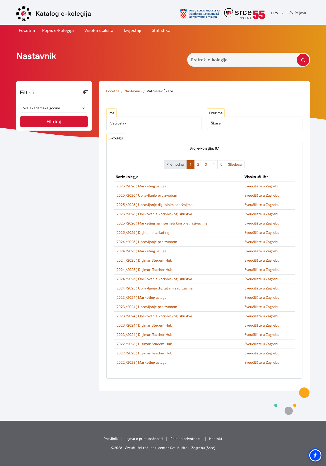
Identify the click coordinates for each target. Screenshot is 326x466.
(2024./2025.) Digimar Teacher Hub (144, 269)
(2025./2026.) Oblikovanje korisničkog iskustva (154, 214)
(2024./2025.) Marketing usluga (141, 251)
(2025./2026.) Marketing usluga (141, 186)
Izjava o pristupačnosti (144, 438)
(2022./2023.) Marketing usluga (141, 362)
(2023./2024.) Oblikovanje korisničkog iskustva (154, 316)
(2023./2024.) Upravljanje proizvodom (146, 306)
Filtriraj (54, 121)
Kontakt (215, 438)
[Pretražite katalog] (303, 60)
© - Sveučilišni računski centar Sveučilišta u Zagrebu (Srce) (163, 447)
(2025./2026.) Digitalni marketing (142, 232)
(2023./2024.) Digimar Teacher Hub (144, 334)
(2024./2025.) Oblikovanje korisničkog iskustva (154, 279)
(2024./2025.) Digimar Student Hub (144, 260)
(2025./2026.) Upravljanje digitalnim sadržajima (154, 204)
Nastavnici (133, 91)
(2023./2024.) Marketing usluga (141, 297)
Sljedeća (235, 164)
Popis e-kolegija (58, 30)
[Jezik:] (277, 13)
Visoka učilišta (98, 30)
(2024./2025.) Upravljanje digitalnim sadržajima (154, 288)
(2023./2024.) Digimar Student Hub (144, 325)
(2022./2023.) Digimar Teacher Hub (144, 353)
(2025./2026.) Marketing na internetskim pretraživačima (162, 223)
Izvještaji (132, 30)
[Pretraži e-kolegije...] (248, 60)
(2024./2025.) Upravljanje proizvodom (146, 241)
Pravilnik (111, 438)
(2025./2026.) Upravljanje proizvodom (146, 195)
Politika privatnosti (185, 438)
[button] (297, 13)
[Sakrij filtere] (85, 92)
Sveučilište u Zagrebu (261, 186)
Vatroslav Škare (160, 91)
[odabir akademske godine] (54, 108)
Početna (27, 30)
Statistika (161, 30)
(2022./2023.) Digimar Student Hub (144, 344)
